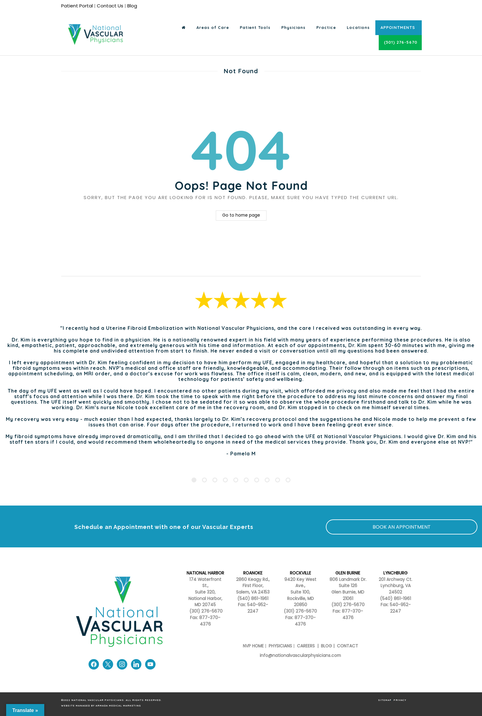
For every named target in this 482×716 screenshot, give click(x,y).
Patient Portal (77, 5)
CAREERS (305, 646)
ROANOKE (253, 573)
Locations (358, 27)
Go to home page (241, 215)
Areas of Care (212, 27)
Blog (132, 5)
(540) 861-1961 (252, 599)
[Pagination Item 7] (256, 480)
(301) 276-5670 (300, 611)
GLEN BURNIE (347, 573)
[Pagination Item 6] (246, 480)
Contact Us (110, 5)
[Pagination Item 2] (204, 480)
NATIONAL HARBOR (205, 573)
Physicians (293, 27)
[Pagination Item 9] (277, 480)
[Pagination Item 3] (214, 480)
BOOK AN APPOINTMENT (402, 526)
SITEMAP (385, 700)
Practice (326, 27)
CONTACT (347, 646)
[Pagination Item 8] (267, 480)
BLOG (326, 646)
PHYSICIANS (280, 646)
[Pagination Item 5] (235, 480)
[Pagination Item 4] (225, 480)
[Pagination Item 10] (288, 480)
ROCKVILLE (300, 573)
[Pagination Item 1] (194, 480)
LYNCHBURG (395, 573)
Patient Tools (255, 27)
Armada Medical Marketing (118, 705)
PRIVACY (399, 700)
